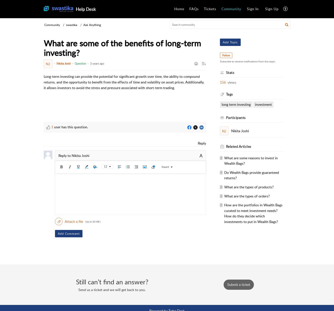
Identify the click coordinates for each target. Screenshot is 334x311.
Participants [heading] (236, 117)
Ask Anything (92, 25)
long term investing (236, 104)
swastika (71, 25)
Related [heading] (238, 146)
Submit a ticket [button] (238, 284)
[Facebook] (189, 127)
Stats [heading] (230, 72)
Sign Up (272, 9)
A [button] (201, 156)
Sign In (253, 9)
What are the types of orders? (247, 196)
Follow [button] (226, 55)
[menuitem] (179, 9)
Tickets (210, 9)
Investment (263, 104)
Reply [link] (202, 143)
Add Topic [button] (230, 42)
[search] (230, 25)
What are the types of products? (249, 187)
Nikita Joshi (63, 63)
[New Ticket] (239, 284)
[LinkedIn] (201, 127)
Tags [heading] (229, 94)
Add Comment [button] (69, 233)
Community (231, 9)
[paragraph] (125, 82)
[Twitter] (195, 127)
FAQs (194, 9)
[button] (285, 9)
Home (179, 9)
